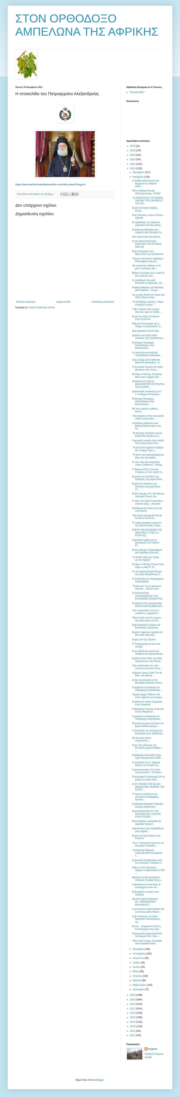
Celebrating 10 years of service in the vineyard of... (148, 710)
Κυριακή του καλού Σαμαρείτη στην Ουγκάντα (147, 703)
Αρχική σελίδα (63, 302)
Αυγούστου (139, 958)
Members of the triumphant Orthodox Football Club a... (147, 878)
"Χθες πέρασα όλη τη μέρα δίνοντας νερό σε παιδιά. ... (147, 310)
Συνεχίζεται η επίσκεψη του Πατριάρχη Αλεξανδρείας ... (147, 688)
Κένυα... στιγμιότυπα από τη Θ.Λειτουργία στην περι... (146, 927)
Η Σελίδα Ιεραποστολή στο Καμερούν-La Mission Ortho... (145, 183)
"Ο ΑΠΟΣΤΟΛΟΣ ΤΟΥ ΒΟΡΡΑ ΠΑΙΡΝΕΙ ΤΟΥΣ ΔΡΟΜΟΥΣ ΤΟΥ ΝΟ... (147, 201)
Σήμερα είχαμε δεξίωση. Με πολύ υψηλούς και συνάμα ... (148, 695)
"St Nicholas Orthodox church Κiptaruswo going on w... (147, 434)
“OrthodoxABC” (137, 92)
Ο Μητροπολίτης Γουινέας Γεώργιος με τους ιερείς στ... (148, 470)
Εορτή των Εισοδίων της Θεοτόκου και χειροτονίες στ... (146, 486)
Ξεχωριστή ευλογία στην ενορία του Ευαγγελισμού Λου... (148, 441)
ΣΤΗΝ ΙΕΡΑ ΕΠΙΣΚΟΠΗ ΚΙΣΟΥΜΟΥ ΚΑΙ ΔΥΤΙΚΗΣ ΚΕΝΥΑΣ (146, 244)
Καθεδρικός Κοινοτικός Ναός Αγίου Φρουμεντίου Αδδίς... (147, 756)
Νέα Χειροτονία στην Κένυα (146, 236)
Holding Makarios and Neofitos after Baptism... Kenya (147, 289)
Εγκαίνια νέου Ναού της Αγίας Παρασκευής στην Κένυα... (147, 659)
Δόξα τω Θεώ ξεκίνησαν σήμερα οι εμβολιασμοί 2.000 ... (148, 870)
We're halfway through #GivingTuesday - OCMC (146, 192)
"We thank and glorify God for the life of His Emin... (147, 517)
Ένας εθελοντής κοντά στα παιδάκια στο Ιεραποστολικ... (148, 652)
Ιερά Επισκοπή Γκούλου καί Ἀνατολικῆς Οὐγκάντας (146, 626)
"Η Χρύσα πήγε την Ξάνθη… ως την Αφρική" (146, 558)
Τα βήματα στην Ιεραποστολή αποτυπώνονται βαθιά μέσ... (148, 604)
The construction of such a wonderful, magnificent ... (146, 611)
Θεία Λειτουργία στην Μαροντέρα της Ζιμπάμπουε (148, 252)
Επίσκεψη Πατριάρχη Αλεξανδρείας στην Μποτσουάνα (143, 345)
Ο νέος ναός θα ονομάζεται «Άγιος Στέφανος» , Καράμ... (148, 463)
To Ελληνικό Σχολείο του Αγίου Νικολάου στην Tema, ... (147, 368)
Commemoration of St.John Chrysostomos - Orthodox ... (148, 771)
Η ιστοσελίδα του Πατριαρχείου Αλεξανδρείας (148, 580)
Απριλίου (137, 976)
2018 (133, 1004)
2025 (133, 150)
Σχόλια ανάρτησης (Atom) (42, 307)
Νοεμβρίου (138, 177)
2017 (133, 1008)
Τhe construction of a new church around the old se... (147, 667)
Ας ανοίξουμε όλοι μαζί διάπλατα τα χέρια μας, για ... (148, 281)
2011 (133, 1035)
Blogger (100, 1080)
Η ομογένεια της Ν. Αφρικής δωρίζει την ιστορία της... (146, 763)
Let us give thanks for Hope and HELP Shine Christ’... (148, 296)
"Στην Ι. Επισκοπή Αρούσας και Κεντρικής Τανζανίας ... (148, 844)
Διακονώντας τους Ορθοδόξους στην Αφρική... (148, 829)
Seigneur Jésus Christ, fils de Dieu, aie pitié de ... (147, 674)
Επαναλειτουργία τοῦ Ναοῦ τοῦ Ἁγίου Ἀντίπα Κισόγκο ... (148, 724)
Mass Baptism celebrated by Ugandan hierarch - (146, 822)
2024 (133, 155)
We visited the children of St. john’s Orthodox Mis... (146, 267)
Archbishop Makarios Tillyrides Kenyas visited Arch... (147, 805)
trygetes (152, 1049)
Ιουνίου (137, 967)
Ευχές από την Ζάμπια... (144, 639)
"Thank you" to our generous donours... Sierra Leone (146, 587)
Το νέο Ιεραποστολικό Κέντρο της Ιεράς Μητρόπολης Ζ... (147, 573)
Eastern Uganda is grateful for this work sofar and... (147, 633)
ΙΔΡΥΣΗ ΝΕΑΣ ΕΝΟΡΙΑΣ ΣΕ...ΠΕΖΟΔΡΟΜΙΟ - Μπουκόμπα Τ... (145, 902)
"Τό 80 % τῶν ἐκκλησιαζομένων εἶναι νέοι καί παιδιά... (148, 456)
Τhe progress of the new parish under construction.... (148, 417)
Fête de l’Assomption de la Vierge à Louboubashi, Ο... (147, 325)
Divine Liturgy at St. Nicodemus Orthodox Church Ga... (148, 495)
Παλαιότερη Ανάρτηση (103, 302)
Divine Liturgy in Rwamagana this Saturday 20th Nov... (147, 551)
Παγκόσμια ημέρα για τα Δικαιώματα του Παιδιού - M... (146, 543)
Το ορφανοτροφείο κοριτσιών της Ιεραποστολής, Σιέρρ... (147, 524)
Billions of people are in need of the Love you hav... (148, 274)
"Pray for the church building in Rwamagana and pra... (147, 260)
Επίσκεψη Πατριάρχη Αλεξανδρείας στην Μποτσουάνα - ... (143, 401)
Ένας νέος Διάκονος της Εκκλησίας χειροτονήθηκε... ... (147, 748)
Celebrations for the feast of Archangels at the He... (146, 886)
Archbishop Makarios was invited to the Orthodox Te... (147, 231)
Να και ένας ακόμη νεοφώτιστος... (141, 739)
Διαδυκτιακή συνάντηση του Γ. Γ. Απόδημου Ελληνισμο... (147, 392)
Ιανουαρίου (139, 989)
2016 (133, 1013)
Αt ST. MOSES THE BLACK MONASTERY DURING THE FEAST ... (148, 787)
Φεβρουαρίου (140, 985)
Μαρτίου (137, 980)
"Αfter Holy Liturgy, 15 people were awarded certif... (147, 942)
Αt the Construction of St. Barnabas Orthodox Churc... (148, 681)
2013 (133, 1026)
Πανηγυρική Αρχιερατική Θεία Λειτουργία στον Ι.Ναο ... (147, 935)
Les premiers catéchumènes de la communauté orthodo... (148, 910)
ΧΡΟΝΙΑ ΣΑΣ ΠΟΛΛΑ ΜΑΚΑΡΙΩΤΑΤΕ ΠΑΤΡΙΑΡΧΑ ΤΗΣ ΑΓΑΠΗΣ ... (148, 384)
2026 (133, 146)
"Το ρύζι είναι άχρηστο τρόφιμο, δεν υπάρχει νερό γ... (148, 449)
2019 (133, 999)
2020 (133, 995)
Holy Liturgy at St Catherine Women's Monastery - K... (146, 361)
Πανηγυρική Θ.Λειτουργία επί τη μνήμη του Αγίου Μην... (148, 778)
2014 (133, 1022)
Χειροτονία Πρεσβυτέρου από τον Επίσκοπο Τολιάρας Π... (147, 861)
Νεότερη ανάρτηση (25, 302)
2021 (133, 168)
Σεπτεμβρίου (139, 953)
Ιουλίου (137, 962)
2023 (133, 159)
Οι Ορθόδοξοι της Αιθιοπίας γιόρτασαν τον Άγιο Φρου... (147, 223)
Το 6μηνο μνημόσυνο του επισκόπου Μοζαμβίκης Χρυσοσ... (145, 797)
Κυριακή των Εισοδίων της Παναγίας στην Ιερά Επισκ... (148, 478)
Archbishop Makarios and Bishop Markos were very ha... (146, 426)
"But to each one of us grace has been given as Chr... (146, 619)
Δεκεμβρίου (139, 172)
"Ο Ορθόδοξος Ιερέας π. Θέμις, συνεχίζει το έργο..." (148, 303)
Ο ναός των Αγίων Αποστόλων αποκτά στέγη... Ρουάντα (147, 502)
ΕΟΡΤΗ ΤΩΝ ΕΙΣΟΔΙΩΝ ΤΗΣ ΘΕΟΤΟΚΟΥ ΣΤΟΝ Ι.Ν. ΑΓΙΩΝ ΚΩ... (147, 532)
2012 (133, 1031)
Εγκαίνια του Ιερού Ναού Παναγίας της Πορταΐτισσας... (148, 336)
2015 (133, 1017)
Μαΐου (136, 971)
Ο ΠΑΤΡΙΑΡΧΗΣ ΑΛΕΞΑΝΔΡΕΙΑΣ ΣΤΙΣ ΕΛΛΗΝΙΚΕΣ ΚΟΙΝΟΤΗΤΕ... (148, 596)
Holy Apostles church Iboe (145, 331)
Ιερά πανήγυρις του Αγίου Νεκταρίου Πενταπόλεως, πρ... (146, 919)
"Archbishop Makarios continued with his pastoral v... (147, 853)
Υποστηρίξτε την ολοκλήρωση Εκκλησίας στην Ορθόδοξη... (148, 732)
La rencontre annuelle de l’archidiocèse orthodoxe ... (147, 354)
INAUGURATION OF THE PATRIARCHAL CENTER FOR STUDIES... (146, 814)
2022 (133, 164)
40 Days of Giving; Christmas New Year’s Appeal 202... (147, 375)
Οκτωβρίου (139, 949)
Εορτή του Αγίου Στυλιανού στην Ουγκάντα (146, 317)
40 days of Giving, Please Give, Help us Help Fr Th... (148, 565)
